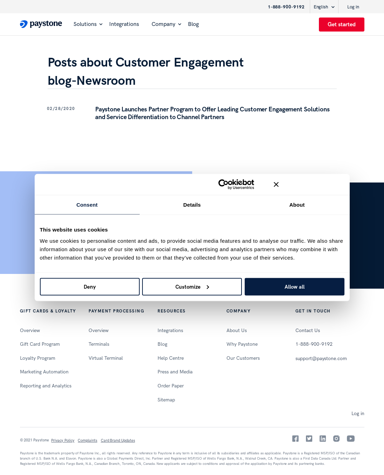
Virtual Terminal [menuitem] (106, 358)
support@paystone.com (321, 359)
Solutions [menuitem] (85, 24)
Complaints (87, 440)
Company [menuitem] (163, 24)
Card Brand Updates (118, 440)
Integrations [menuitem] (124, 24)
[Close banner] (309, 184)
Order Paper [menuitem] (171, 386)
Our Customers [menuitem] (243, 358)
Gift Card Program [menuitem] (40, 344)
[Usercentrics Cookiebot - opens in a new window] (223, 184)
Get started (342, 24)
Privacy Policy (62, 440)
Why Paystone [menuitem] (242, 344)
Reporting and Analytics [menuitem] (45, 386)
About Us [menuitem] (236, 330)
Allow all (295, 286)
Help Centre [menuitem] (171, 358)
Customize (192, 286)
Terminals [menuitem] (99, 344)
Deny (90, 286)
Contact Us (307, 330)
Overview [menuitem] (30, 330)
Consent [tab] (87, 205)
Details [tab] (192, 205)
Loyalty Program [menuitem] (37, 358)
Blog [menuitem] (193, 24)
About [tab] (297, 205)
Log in (353, 7)
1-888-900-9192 (286, 7)
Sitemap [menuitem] (166, 400)
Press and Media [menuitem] (175, 372)
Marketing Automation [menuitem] (44, 372)
